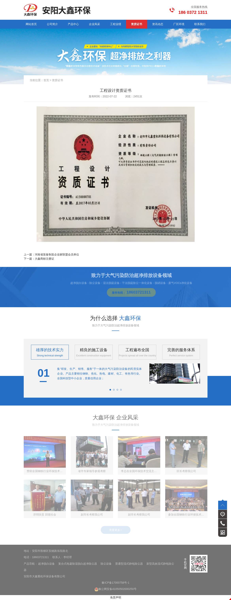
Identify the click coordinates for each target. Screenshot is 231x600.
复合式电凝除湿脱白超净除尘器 (77, 563)
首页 (46, 80)
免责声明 (115, 597)
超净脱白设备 (46, 563)
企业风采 (94, 24)
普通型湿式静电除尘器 (129, 563)
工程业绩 (115, 24)
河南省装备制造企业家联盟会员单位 (57, 254)
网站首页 (31, 24)
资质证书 (136, 24)
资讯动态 (157, 24)
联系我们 (199, 24)
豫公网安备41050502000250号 (115, 589)
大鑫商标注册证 (44, 258)
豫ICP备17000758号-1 (115, 582)
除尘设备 (106, 563)
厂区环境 (178, 24)
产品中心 (73, 24)
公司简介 (52, 24)
